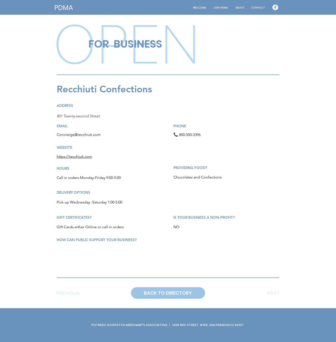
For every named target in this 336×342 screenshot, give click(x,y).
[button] (240, 7)
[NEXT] (273, 293)
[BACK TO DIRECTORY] (168, 293)
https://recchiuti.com (74, 156)
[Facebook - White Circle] (275, 7)
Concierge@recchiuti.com (79, 134)
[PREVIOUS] (68, 293)
